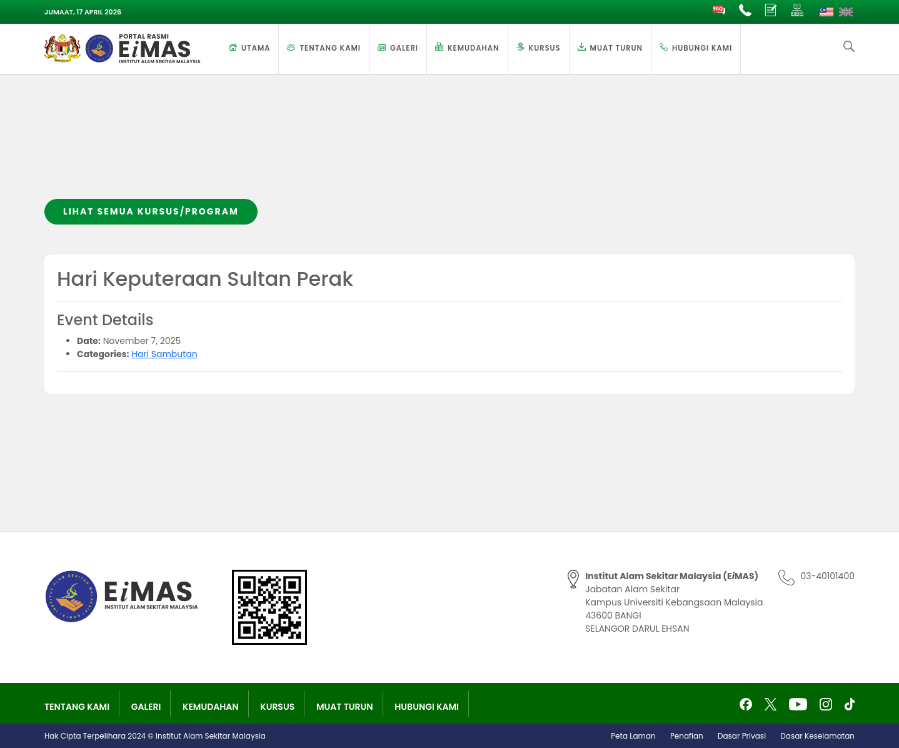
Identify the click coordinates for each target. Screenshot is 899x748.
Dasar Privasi (742, 735)
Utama (255, 48)
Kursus (545, 48)
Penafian (686, 735)
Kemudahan (474, 48)
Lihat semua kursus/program (151, 211)
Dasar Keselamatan (817, 735)
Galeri (404, 48)
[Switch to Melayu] (826, 12)
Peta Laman (633, 735)
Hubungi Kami (702, 48)
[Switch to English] (846, 12)
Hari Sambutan (164, 354)
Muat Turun (616, 48)
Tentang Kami (330, 48)
